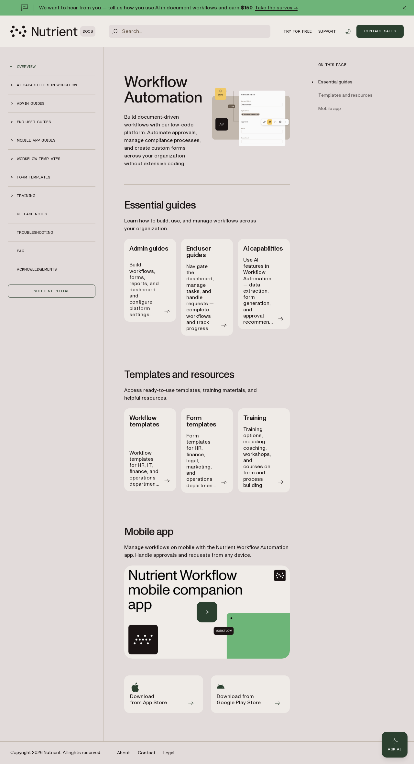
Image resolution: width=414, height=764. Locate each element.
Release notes (32, 214)
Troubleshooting (35, 232)
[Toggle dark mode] (348, 31)
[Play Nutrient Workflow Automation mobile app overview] (207, 612)
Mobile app (329, 108)
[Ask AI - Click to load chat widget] (395, 745)
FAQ (20, 251)
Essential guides (335, 82)
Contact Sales (380, 31)
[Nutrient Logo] (52, 31)
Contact (147, 753)
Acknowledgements (37, 269)
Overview (26, 67)
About (123, 753)
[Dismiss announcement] (404, 7)
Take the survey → (276, 7)
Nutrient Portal (52, 291)
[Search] (189, 31)
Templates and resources (345, 95)
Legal (168, 753)
